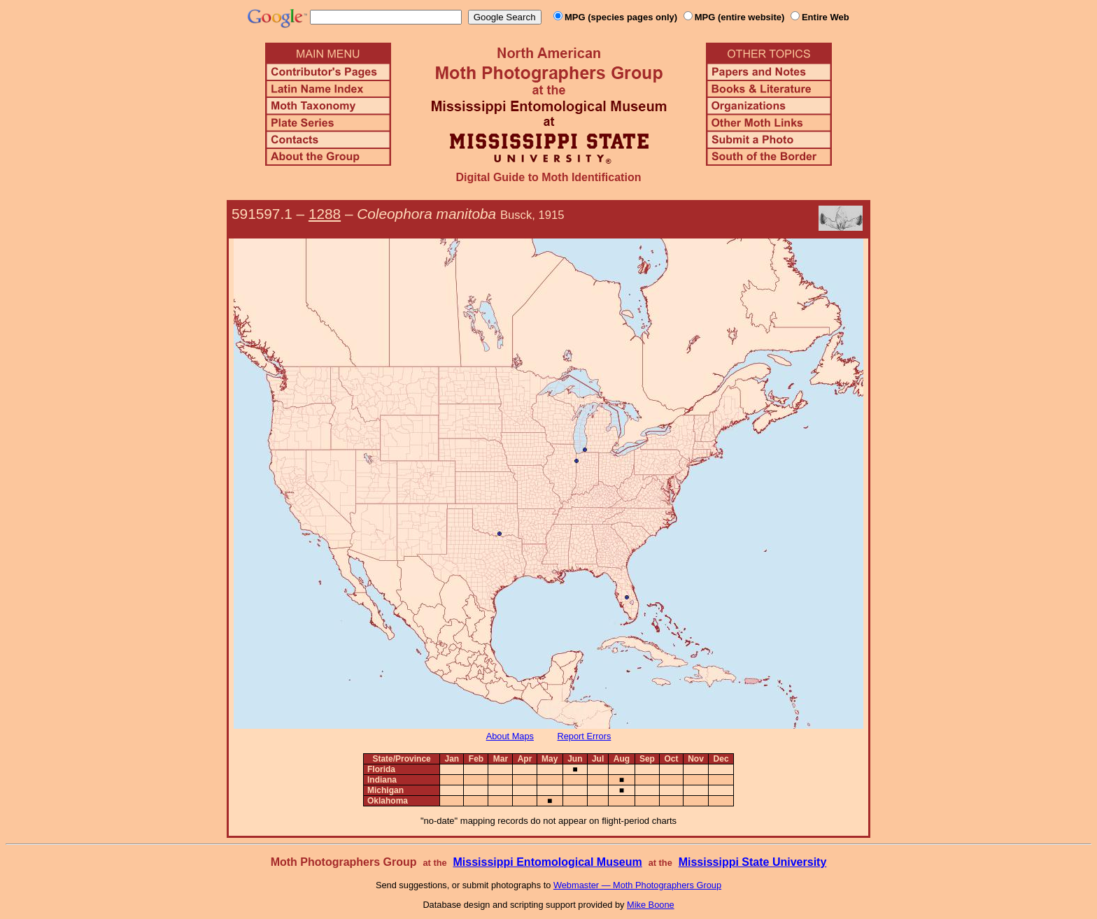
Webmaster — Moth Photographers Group (637, 885)
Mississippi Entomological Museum (547, 862)
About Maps (510, 736)
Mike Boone (650, 904)
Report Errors (584, 736)
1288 (325, 214)
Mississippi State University (753, 862)
